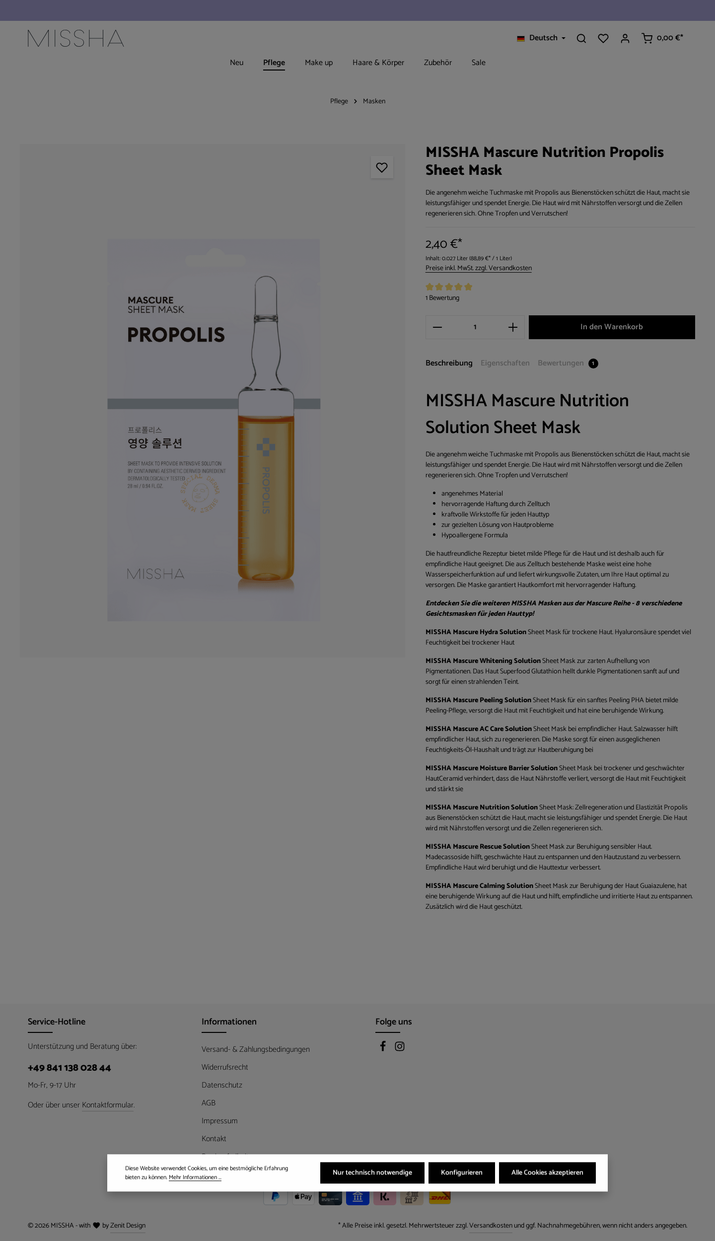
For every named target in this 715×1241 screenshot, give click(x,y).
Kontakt (214, 1139)
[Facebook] (383, 1049)
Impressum (220, 1121)
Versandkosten (490, 1226)
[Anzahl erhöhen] (513, 327)
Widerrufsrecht (225, 1067)
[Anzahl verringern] (437, 327)
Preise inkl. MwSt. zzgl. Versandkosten (479, 268)
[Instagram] (399, 1049)
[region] (213, 400)
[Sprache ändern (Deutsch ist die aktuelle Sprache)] (541, 38)
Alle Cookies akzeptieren (547, 1187)
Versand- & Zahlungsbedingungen (256, 1049)
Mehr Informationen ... (195, 1191)
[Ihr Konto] (625, 38)
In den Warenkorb (611, 327)
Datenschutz (222, 1085)
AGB (208, 1103)
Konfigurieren (462, 1187)
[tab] (449, 364)
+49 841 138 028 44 (69, 1068)
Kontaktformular (108, 1105)
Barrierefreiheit (225, 1157)
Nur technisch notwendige (372, 1187)
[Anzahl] (475, 327)
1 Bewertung (442, 298)
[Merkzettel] (603, 38)
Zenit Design (127, 1226)
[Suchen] (581, 38)
